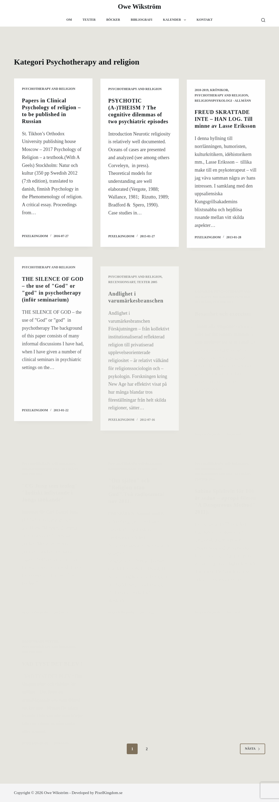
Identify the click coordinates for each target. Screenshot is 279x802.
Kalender (175, 20)
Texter (89, 20)
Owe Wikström (139, 6)
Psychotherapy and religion (48, 89)
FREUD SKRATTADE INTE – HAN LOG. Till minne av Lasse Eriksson (225, 121)
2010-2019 (202, 92)
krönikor (219, 92)
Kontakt (205, 20)
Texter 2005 (147, 297)
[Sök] (263, 20)
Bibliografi (141, 20)
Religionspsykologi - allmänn (223, 102)
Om (69, 20)
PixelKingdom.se (108, 793)
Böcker (113, 20)
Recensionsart (122, 297)
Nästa (252, 748)
